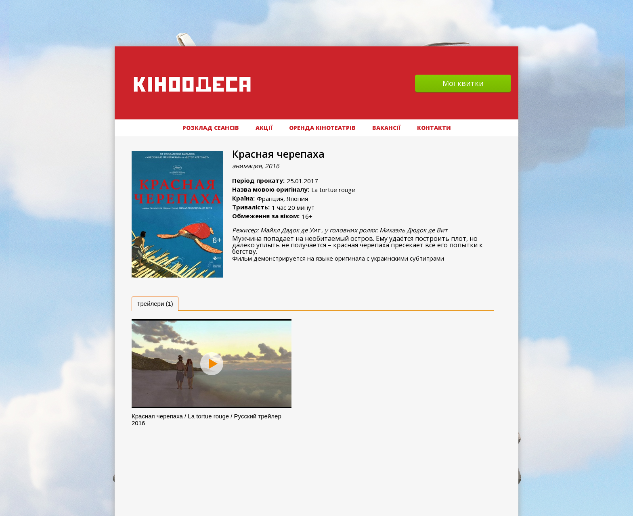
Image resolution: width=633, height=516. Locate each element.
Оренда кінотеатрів (322, 128)
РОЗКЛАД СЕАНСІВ (210, 128)
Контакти (434, 128)
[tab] (155, 304)
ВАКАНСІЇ (386, 128)
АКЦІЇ (264, 128)
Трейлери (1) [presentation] (155, 303)
